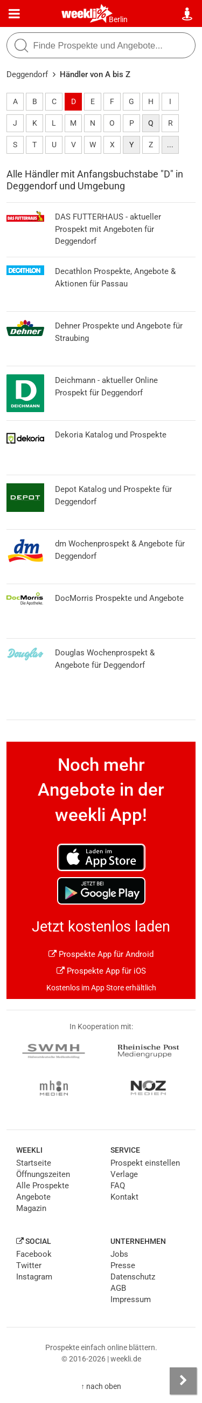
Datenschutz (132, 1277)
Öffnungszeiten (43, 1174)
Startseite (33, 1163)
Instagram (34, 1277)
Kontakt (124, 1197)
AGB (118, 1288)
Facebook (34, 1254)
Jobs (119, 1254)
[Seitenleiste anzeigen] (183, 1380)
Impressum (130, 1299)
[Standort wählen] (188, 14)
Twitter (28, 1265)
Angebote (33, 1197)
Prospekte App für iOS (101, 971)
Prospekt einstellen (145, 1163)
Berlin (118, 19)
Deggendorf (27, 74)
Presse (122, 1265)
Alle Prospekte (42, 1185)
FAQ (117, 1185)
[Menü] (14, 14)
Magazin (31, 1208)
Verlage (124, 1174)
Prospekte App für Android (101, 954)
